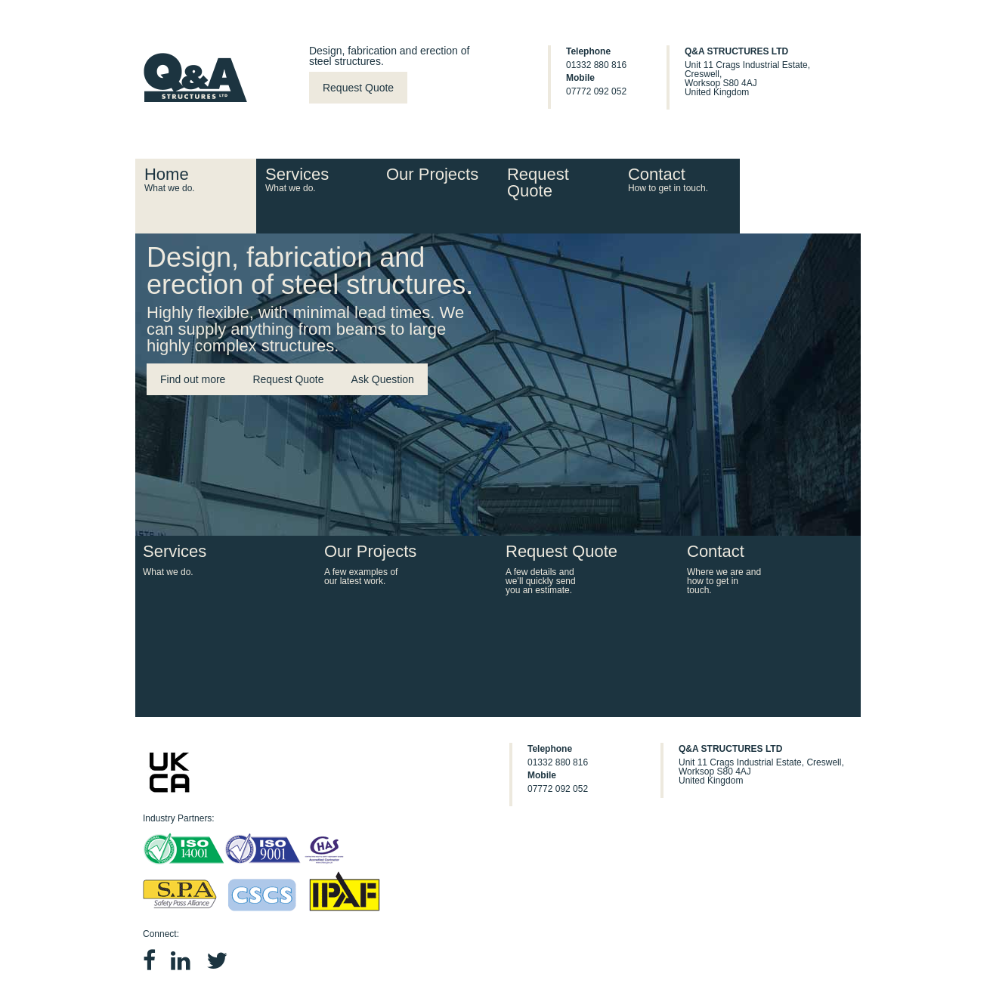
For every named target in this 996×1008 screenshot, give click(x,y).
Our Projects (432, 174)
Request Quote (358, 88)
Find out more (192, 379)
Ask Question (382, 379)
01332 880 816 (596, 65)
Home (194, 179)
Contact (678, 179)
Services (315, 179)
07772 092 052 (596, 91)
